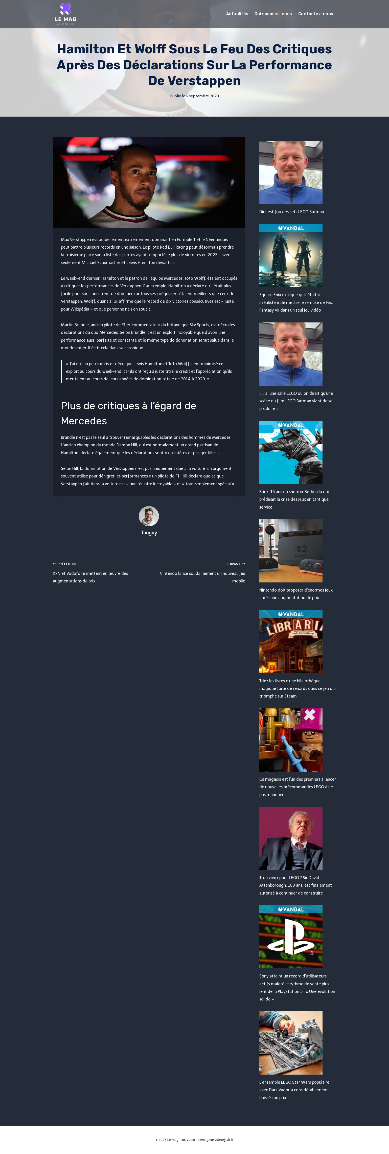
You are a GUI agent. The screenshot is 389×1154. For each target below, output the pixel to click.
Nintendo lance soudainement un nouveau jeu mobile (199, 572)
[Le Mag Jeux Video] (65, 14)
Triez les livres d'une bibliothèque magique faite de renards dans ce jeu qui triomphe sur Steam (297, 689)
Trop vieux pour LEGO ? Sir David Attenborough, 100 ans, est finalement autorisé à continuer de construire (295, 885)
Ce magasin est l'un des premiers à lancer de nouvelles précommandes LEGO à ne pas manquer (297, 787)
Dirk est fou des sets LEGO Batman (291, 211)
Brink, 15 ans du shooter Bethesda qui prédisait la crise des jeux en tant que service (294, 499)
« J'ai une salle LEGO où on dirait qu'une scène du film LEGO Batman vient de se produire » (296, 401)
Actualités (237, 13)
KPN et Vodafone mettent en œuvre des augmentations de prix (99, 572)
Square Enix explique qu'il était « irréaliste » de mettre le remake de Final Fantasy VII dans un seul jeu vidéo (296, 302)
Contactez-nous (315, 13)
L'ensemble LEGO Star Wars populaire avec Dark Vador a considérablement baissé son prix (294, 1090)
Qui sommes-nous (273, 13)
